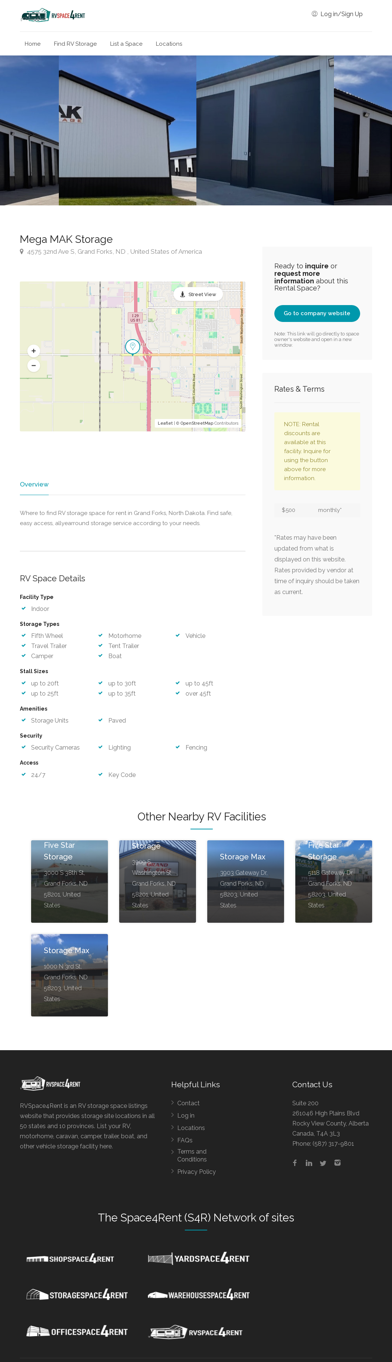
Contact (188, 1103)
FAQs (185, 1140)
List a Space (126, 43)
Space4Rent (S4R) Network (188, 1218)
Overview (34, 484)
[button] (33, 350)
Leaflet (165, 423)
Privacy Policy (196, 1172)
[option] (265, 130)
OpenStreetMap (197, 423)
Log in (186, 1116)
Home (32, 43)
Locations (169, 43)
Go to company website (317, 313)
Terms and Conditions (192, 1155)
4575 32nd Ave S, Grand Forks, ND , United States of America (111, 251)
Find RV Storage (75, 43)
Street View (202, 294)
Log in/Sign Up (337, 14)
